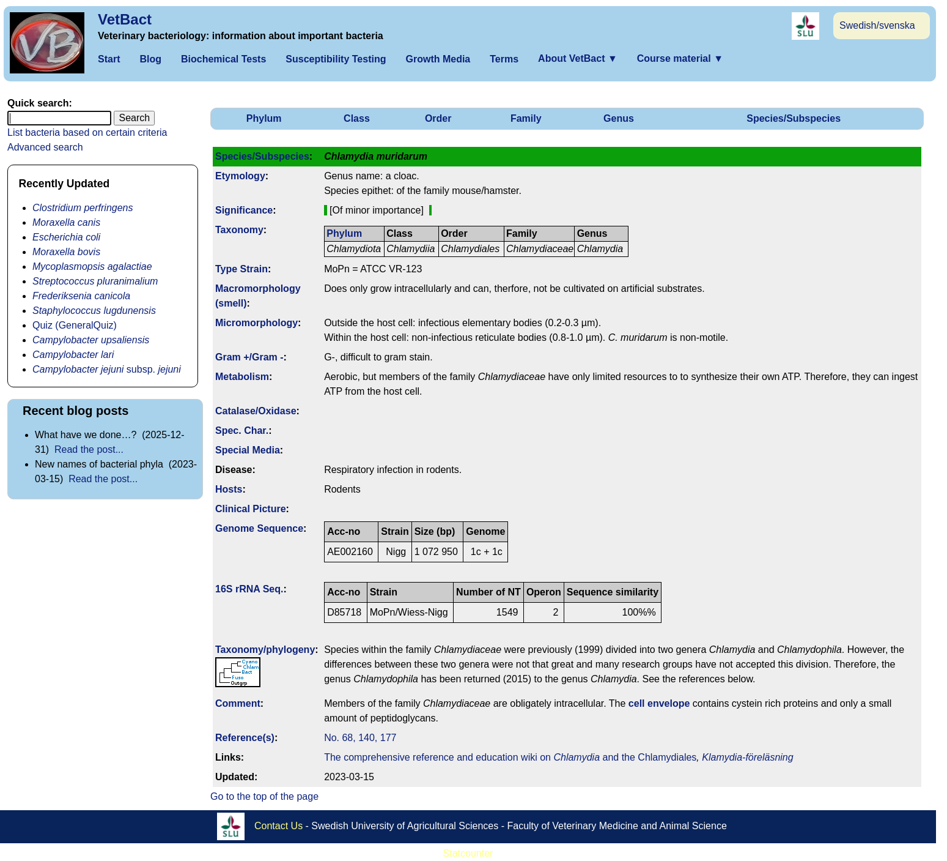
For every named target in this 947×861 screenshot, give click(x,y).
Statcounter (468, 853)
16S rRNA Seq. (249, 589)
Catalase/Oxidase (256, 411)
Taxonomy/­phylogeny (265, 649)
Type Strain (241, 269)
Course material (680, 58)
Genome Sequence (259, 528)
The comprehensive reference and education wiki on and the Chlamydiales (510, 757)
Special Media (247, 450)
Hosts (228, 489)
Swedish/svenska (877, 25)
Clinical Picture (250, 509)
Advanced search (45, 147)
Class (357, 118)
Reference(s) (245, 737)
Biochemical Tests (223, 59)
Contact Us (278, 826)
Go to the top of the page (264, 796)
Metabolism (242, 376)
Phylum (264, 118)
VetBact (125, 19)
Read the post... (88, 449)
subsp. (106, 369)
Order (438, 118)
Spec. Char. (241, 430)
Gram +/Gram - (249, 357)
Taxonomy (239, 230)
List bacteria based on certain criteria (87, 132)
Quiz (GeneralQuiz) (74, 325)
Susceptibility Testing (336, 59)
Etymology (240, 176)
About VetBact (577, 58)
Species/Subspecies (793, 118)
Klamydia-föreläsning (747, 757)
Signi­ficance (244, 210)
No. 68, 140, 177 (360, 737)
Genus (618, 118)
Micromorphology (256, 323)
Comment (237, 703)
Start (109, 59)
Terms (504, 59)
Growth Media (437, 59)
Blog (150, 59)
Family (526, 118)
